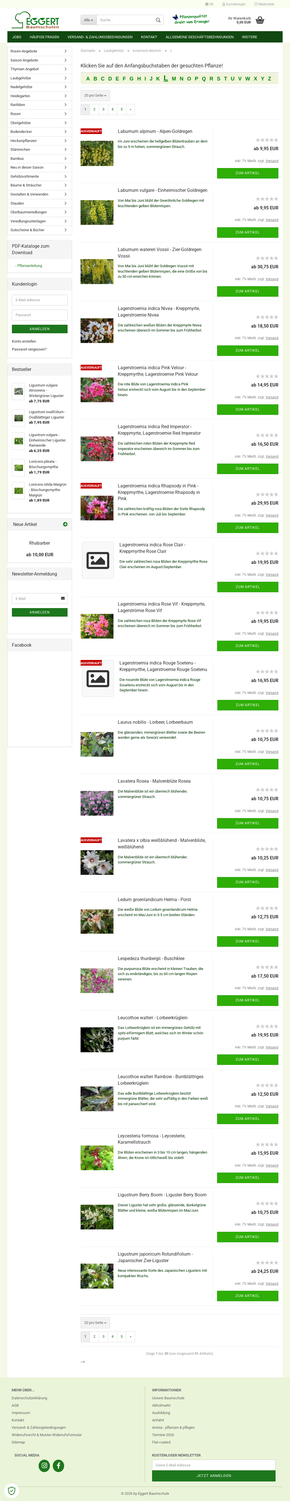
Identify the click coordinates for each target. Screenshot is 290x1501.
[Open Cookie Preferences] (11, 1490)
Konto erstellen (24, 341)
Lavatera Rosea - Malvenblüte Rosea (154, 781)
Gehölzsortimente (24, 176)
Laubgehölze (20, 78)
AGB (15, 1405)
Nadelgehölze (21, 87)
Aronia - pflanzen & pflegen (173, 1427)
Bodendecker (21, 131)
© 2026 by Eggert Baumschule (145, 1493)
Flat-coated (161, 1442)
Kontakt (149, 37)
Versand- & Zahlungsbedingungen (100, 37)
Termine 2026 (163, 1435)
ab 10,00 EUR (39, 554)
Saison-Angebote (24, 60)
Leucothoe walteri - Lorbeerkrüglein (153, 1017)
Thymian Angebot (24, 69)
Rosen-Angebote (23, 51)
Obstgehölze (20, 123)
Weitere (249, 37)
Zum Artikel (248, 173)
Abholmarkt (161, 1405)
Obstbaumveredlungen (28, 212)
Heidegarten (20, 96)
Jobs (16, 37)
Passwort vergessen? (29, 349)
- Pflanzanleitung (28, 266)
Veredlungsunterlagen (28, 221)
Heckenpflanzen (23, 141)
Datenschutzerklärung (29, 1398)
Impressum (21, 1413)
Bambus (17, 158)
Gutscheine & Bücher (27, 230)
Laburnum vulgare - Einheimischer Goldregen (162, 190)
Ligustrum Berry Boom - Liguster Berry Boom (162, 1195)
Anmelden (40, 329)
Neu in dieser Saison (26, 167)
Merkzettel (264, 4)
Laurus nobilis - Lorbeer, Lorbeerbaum (155, 722)
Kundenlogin (234, 4)
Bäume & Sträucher (25, 185)
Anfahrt (158, 1420)
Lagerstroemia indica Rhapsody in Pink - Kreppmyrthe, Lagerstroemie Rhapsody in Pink (159, 492)
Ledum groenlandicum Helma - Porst (154, 899)
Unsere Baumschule (168, 1398)
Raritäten (17, 105)
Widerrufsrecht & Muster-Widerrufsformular (47, 1435)
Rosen (15, 114)
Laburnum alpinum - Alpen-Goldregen (155, 131)
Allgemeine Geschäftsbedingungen (200, 37)
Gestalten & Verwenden (29, 194)
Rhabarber (39, 543)
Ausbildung (161, 1413)
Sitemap (18, 1442)
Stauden (17, 203)
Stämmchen (20, 149)
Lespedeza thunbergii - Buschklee (151, 958)
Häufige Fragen (44, 37)
